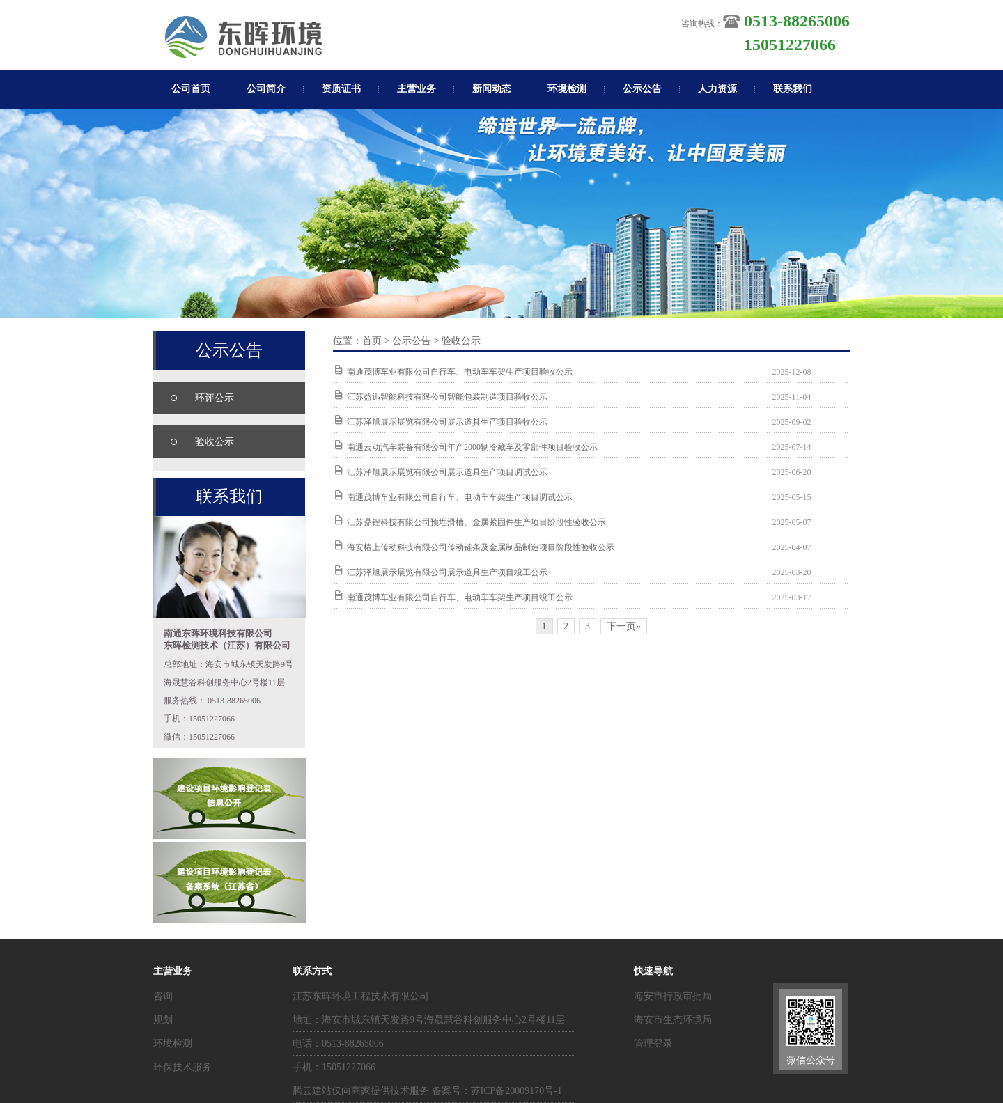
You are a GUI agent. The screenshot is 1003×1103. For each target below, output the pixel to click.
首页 (372, 341)
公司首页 (190, 89)
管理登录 (653, 1043)
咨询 (163, 996)
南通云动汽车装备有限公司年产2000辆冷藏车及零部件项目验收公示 (472, 447)
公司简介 (266, 89)
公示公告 (642, 89)
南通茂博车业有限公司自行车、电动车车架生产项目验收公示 (460, 372)
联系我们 (792, 89)
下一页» (624, 626)
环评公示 (214, 398)
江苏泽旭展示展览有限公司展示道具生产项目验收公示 (447, 422)
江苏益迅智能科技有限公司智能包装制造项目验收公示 (447, 397)
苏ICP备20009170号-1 (516, 1091)
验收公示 (214, 442)
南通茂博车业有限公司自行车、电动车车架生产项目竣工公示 (460, 597)
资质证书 (341, 89)
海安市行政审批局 (673, 996)
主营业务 (416, 89)
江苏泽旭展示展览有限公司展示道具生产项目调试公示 (447, 472)
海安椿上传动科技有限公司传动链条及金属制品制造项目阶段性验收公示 (480, 547)
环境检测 (566, 89)
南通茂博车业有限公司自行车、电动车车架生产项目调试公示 (460, 497)
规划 (163, 1020)
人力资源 (717, 89)
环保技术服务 (182, 1067)
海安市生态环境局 (673, 1020)
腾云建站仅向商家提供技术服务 (361, 1091)
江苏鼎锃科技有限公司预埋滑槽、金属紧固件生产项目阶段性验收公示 (476, 522)
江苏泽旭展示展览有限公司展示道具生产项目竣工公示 (447, 572)
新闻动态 (491, 89)
